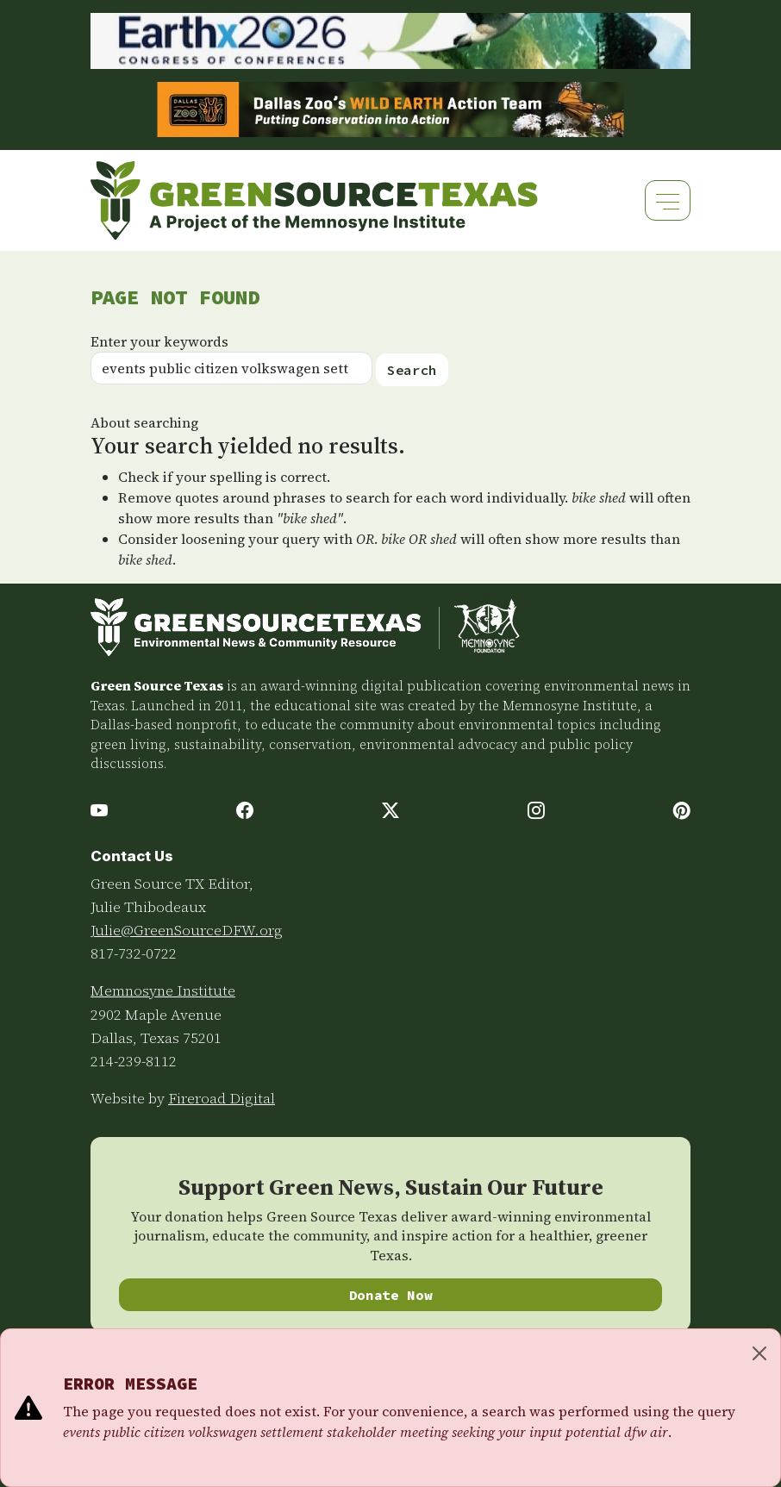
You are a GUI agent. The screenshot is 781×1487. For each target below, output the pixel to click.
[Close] (759, 1353)
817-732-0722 (134, 953)
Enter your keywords (159, 341)
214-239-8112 (134, 1061)
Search (412, 369)
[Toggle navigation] (667, 200)
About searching (144, 422)
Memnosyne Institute (163, 990)
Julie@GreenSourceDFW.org (187, 930)
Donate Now (391, 1294)
